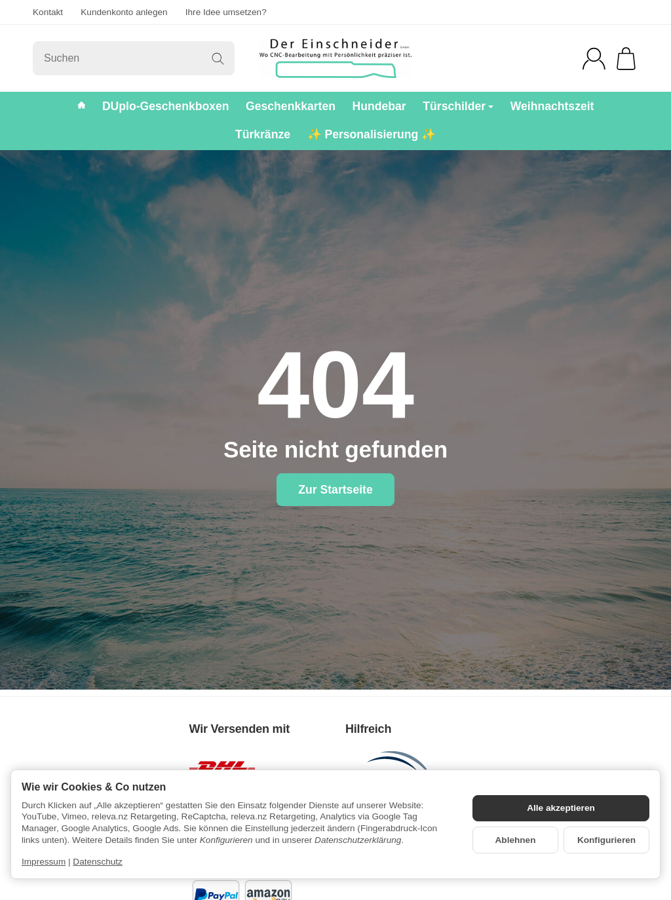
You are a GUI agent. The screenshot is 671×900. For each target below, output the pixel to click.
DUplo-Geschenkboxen (165, 106)
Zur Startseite (335, 489)
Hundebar (379, 106)
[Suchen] (134, 58)
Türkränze (262, 134)
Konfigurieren (606, 840)
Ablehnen (515, 840)
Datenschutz (98, 862)
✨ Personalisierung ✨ (371, 134)
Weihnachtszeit (552, 106)
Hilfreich (368, 729)
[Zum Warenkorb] (626, 59)
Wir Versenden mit (239, 729)
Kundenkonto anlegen (124, 12)
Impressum (44, 862)
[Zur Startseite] (335, 58)
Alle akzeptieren (561, 808)
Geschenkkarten (291, 106)
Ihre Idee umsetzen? (226, 12)
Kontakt (48, 12)
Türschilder (458, 106)
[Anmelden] (594, 59)
